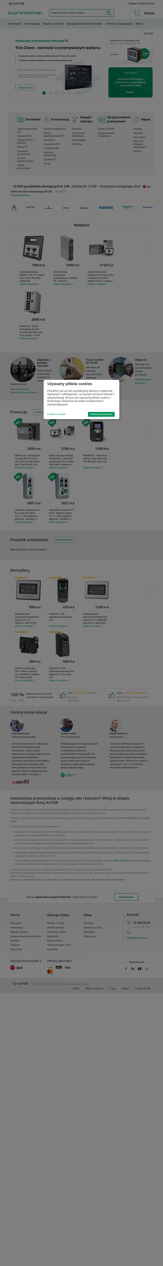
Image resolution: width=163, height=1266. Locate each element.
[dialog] (81, 399)
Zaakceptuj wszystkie (101, 414)
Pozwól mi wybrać (56, 414)
